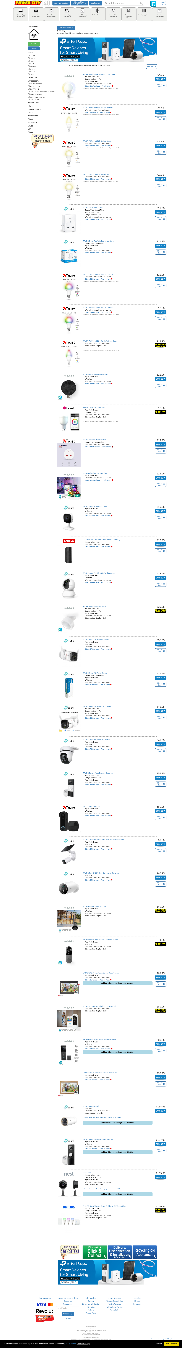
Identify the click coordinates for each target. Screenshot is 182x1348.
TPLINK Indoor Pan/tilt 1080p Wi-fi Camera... (99, 573)
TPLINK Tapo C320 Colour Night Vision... (98, 706)
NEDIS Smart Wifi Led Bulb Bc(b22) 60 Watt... (99, 74)
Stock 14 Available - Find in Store (98, 547)
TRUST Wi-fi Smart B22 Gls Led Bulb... (97, 174)
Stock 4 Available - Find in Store (97, 112)
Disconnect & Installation (91, 1304)
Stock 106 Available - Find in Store (98, 447)
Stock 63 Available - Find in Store (98, 1049)
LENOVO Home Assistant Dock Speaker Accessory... (102, 540)
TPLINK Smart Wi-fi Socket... (93, 208)
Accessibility (114, 1310)
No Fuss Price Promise (114, 1307)
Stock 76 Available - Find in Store (98, 749)
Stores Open (79, 3)
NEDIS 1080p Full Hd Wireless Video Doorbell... (100, 1006)
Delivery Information (66, 28)
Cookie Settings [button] (83, 1344)
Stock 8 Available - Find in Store (97, 980)
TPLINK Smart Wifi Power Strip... (95, 673)
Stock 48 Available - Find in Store (98, 146)
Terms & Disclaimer (114, 1298)
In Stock (34, 44)
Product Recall (91, 1313)
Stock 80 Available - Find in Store (98, 384)
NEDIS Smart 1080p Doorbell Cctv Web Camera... (101, 940)
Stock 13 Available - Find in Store (98, 718)
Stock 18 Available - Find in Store (98, 880)
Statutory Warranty (114, 1304)
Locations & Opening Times (68, 1298)
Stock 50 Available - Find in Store (98, 312)
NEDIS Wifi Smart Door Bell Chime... (96, 374)
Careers (68, 1318)
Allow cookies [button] (171, 1344)
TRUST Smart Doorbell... (92, 806)
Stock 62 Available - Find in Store (98, 279)
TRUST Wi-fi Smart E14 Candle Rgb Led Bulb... (100, 341)
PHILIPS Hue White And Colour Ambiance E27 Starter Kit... (104, 1206)
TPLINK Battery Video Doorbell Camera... (98, 773)
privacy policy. (70, 1344)
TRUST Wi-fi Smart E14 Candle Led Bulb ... (98, 108)
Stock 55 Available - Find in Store (98, 516)
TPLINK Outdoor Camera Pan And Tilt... (97, 740)
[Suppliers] (137, 1298)
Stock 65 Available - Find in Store (98, 179)
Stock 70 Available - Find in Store (98, 582)
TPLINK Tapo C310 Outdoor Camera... (97, 640)
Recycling (91, 1307)
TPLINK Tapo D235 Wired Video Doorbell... (98, 1139)
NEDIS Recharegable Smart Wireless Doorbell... (100, 1039)
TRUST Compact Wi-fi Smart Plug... (96, 440)
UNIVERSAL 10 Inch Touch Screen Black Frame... (101, 973)
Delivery (91, 1301)
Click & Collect (91, 1298)
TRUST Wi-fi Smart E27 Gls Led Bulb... (97, 141)
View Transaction (44, 1298)
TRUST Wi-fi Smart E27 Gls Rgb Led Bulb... (99, 274)
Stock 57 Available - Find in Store (98, 253)
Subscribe (67, 1314)
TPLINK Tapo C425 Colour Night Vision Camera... (101, 873)
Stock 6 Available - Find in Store (97, 1149)
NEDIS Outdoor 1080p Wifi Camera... (96, 906)
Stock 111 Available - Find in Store (98, 86)
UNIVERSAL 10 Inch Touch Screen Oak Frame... (100, 1073)
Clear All (34, 48)
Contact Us (95, 3)
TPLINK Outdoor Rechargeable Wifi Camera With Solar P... (104, 840)
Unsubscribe (67, 1304)
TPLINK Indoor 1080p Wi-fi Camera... (96, 506)
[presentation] (20, 14)
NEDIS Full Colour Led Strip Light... (95, 473)
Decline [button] (159, 1344)
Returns (91, 1310)
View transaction (61, 3)
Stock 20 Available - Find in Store (98, 849)
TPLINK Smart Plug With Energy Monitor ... (98, 241)
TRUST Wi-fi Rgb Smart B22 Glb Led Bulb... (99, 308)
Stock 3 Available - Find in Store (97, 1080)
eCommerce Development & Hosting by (158, 1339)
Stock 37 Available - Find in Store (98, 649)
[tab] (20, 14)
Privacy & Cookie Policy (114, 1301)
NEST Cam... (87, 1173)
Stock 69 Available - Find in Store (98, 219)
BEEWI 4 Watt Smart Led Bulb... (94, 408)
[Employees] (137, 1304)
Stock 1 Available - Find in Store (97, 685)
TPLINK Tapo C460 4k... (91, 1106)
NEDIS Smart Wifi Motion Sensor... (95, 606)
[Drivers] (137, 1301)
